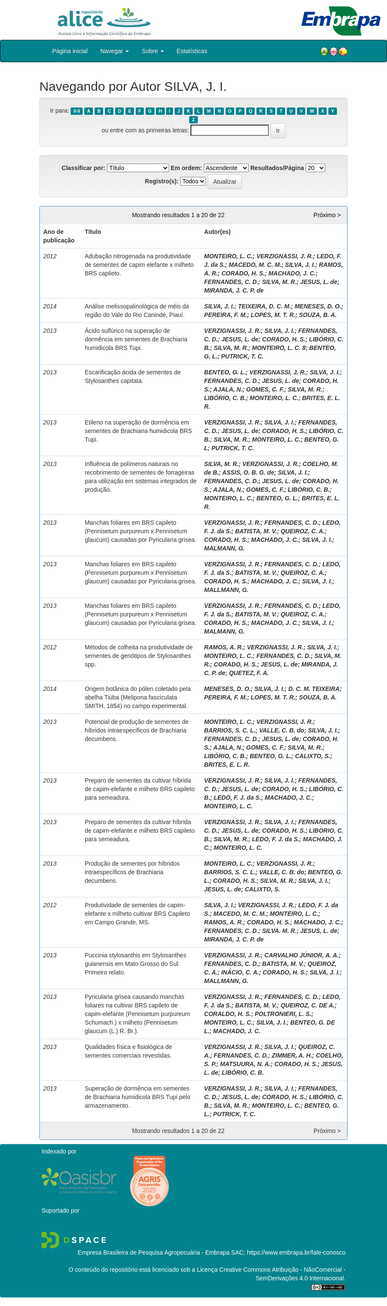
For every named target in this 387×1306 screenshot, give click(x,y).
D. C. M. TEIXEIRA (313, 688)
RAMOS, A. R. (223, 647)
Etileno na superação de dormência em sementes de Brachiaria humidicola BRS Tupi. (138, 431)
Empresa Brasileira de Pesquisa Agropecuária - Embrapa (153, 1252)
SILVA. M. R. (279, 930)
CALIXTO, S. (312, 756)
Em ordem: (186, 167)
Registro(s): (162, 181)
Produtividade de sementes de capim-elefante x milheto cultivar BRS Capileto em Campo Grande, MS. (137, 914)
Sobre (153, 51)
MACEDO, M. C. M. (255, 264)
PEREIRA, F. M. (225, 314)
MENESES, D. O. (318, 306)
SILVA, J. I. (300, 264)
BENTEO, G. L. (225, 372)
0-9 (77, 111)
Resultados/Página (277, 167)
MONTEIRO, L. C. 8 (279, 347)
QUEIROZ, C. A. (302, 531)
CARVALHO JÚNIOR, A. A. (302, 955)
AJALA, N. (227, 389)
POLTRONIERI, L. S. (283, 1013)
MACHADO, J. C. (292, 273)
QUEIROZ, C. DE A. (307, 1005)
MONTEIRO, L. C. (228, 256)
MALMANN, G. (224, 548)
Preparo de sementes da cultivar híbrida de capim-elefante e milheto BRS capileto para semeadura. (140, 789)
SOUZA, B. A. (317, 314)
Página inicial (70, 51)
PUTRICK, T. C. (242, 356)
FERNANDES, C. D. (231, 281)
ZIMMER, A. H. (292, 1055)
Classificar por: (83, 167)
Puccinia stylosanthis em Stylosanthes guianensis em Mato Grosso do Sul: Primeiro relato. (135, 964)
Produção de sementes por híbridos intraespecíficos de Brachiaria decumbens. (132, 872)
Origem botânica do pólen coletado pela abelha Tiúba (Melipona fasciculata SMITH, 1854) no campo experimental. (138, 697)
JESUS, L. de (318, 281)
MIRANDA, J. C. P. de (234, 290)
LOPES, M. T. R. (273, 314)
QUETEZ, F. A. (249, 672)
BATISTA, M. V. (256, 531)
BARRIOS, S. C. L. (230, 730)
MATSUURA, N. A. (245, 1064)
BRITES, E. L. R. (227, 764)
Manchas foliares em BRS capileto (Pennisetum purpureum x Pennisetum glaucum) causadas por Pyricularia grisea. (140, 531)
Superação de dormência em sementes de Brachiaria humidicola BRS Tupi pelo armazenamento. (138, 1097)
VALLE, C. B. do (281, 730)
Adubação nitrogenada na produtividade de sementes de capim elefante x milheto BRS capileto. (139, 265)
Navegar (115, 51)
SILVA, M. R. (279, 281)
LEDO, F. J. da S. (237, 797)
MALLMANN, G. (226, 589)
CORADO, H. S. (243, 273)
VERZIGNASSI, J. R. (284, 256)
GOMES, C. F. (265, 389)
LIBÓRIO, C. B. (225, 397)
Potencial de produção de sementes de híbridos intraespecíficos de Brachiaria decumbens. (137, 730)
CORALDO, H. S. (227, 1013)
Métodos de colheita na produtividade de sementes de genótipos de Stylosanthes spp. (139, 656)
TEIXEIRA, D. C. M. (264, 306)
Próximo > (327, 215)
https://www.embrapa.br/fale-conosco (296, 1252)
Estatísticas (192, 51)
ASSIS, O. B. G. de (248, 472)
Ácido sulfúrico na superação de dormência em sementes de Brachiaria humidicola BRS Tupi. (136, 339)
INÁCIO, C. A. (240, 972)
